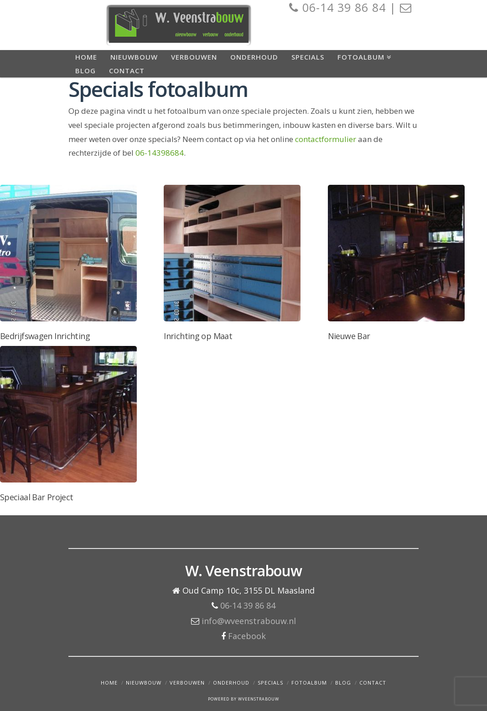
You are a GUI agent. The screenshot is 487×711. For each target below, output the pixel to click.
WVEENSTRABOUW (258, 699)
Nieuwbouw (143, 682)
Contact (372, 682)
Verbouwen (187, 682)
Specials (270, 682)
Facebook (247, 635)
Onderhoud (231, 682)
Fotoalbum (309, 682)
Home (109, 682)
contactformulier (325, 139)
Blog (343, 682)
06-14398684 (159, 152)
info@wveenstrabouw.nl (249, 620)
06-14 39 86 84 (247, 605)
